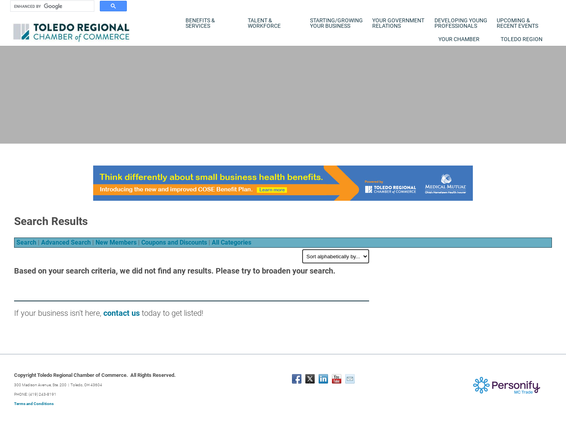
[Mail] (350, 379)
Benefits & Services (200, 23)
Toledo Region (522, 39)
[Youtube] (336, 379)
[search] (51, 6)
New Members (116, 242)
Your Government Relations (398, 23)
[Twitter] (310, 379)
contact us (121, 313)
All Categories (231, 242)
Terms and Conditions (34, 404)
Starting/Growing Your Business (336, 23)
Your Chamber (458, 39)
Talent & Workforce (264, 23)
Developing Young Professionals (460, 23)
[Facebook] (296, 379)
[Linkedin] (323, 379)
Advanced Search (66, 242)
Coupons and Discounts (174, 242)
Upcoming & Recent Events (517, 23)
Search (26, 242)
